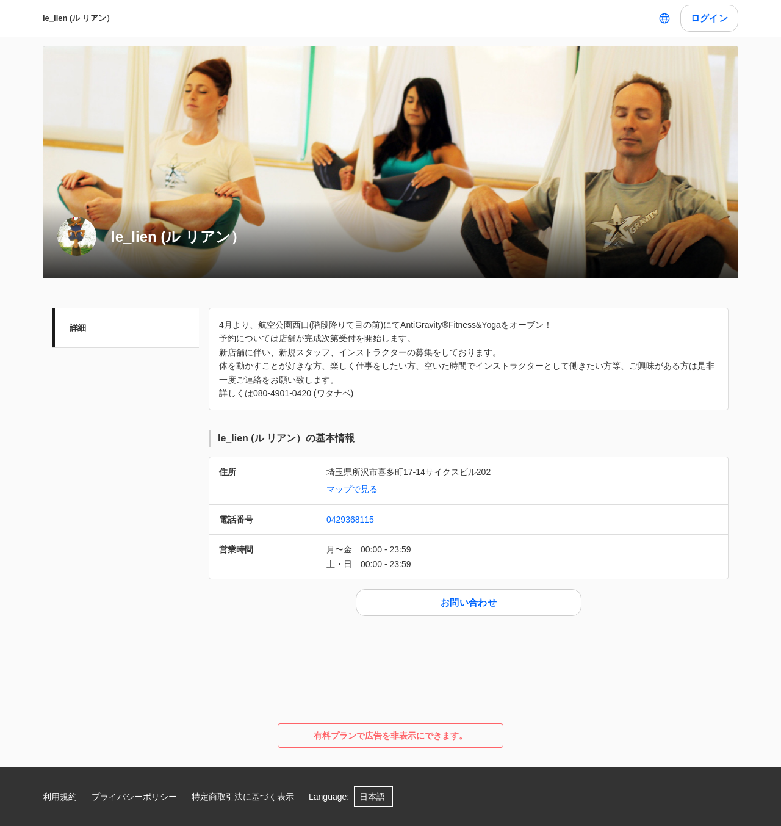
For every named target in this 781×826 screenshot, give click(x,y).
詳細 (78, 328)
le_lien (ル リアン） (78, 18)
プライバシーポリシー (134, 797)
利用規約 (60, 797)
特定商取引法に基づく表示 (243, 797)
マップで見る (352, 489)
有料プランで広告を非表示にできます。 (390, 736)
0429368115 (350, 519)
